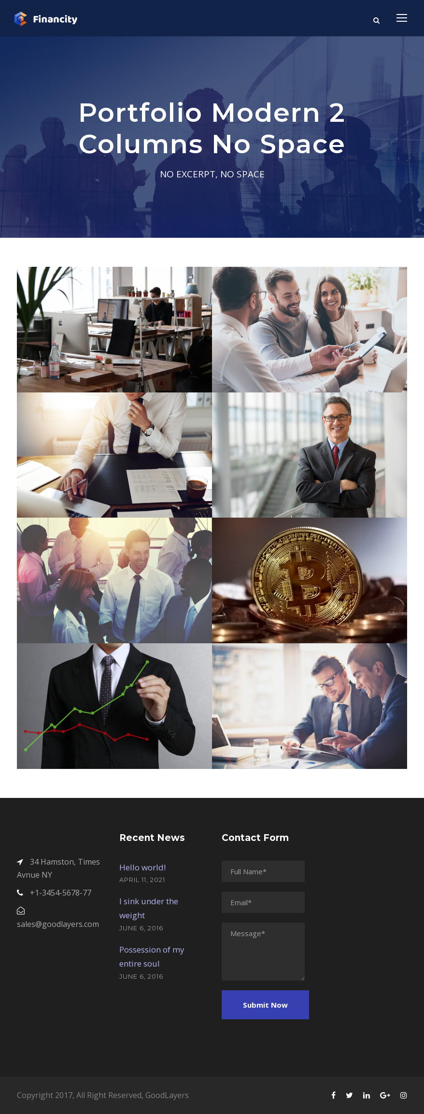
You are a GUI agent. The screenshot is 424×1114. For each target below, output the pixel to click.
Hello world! (142, 867)
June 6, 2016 (141, 928)
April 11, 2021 (142, 879)
